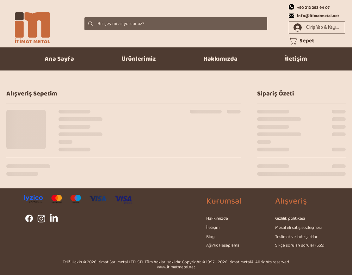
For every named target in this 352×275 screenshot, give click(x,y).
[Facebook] (29, 218)
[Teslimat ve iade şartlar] (297, 236)
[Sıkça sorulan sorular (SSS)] (301, 245)
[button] (139, 59)
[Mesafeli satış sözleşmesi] (299, 227)
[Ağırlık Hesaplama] (228, 245)
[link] (306, 41)
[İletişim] (228, 227)
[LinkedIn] (54, 218)
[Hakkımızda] (228, 218)
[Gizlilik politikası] (297, 218)
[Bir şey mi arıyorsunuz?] (175, 23)
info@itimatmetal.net (318, 16)
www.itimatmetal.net (176, 267)
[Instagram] (41, 218)
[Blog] (228, 236)
